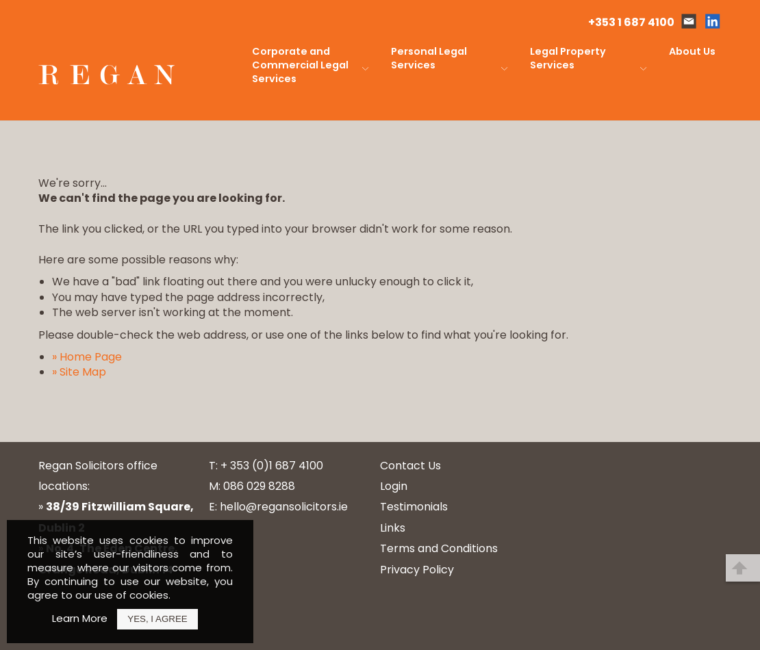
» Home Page (87, 357)
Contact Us (410, 465)
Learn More (79, 618)
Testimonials (414, 507)
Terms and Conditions (439, 548)
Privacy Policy (417, 569)
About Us (692, 51)
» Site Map (79, 372)
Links (392, 528)
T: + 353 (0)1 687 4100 (266, 465)
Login (393, 486)
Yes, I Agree (157, 619)
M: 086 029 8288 (252, 486)
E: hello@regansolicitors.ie (278, 507)
